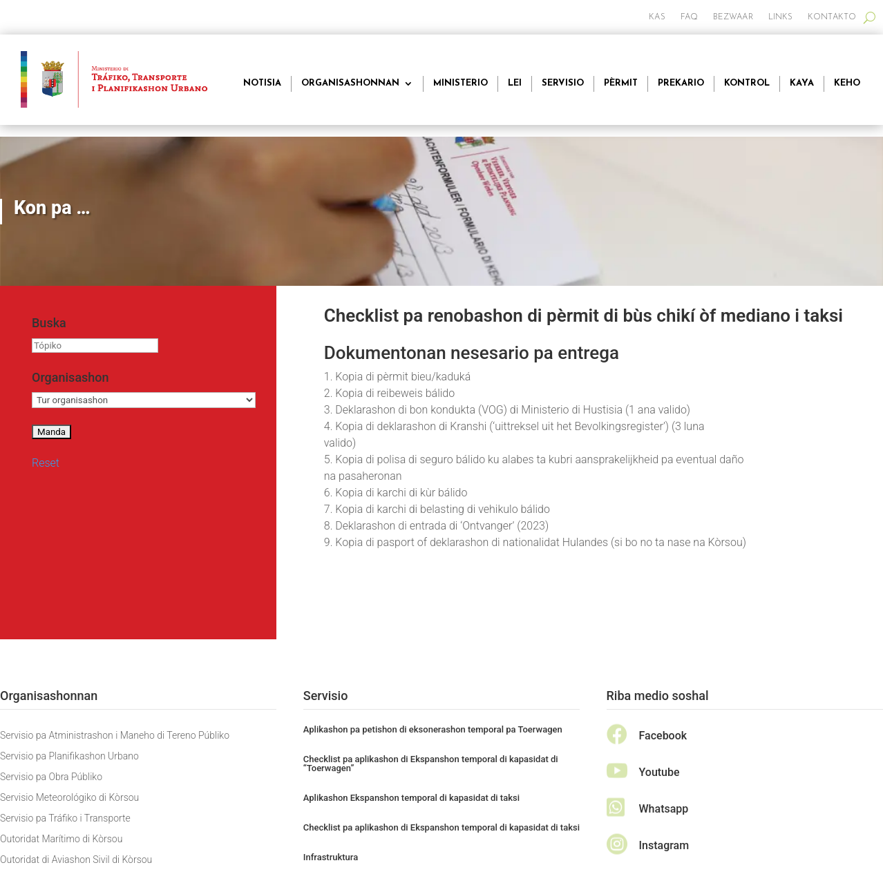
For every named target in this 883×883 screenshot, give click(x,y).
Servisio (563, 83)
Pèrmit (621, 83)
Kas (657, 17)
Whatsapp (664, 808)
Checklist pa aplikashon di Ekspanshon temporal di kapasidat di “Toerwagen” (430, 763)
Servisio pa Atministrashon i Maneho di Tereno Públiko (114, 735)
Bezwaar (733, 17)
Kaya (802, 83)
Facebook (663, 735)
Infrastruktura (330, 857)
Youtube (659, 772)
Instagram (664, 845)
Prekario (681, 83)
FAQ (689, 17)
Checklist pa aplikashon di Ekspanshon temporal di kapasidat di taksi (441, 827)
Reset (45, 462)
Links (780, 17)
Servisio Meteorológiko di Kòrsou (69, 798)
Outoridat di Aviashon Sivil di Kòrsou (76, 860)
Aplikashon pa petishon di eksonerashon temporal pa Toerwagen (432, 729)
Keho (847, 83)
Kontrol (747, 83)
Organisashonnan (350, 83)
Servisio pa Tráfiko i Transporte (65, 818)
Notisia (262, 83)
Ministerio (460, 83)
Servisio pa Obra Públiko (51, 777)
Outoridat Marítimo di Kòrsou (61, 839)
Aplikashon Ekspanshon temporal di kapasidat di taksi (411, 798)
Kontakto (832, 17)
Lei (515, 83)
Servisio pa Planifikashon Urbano (69, 756)
